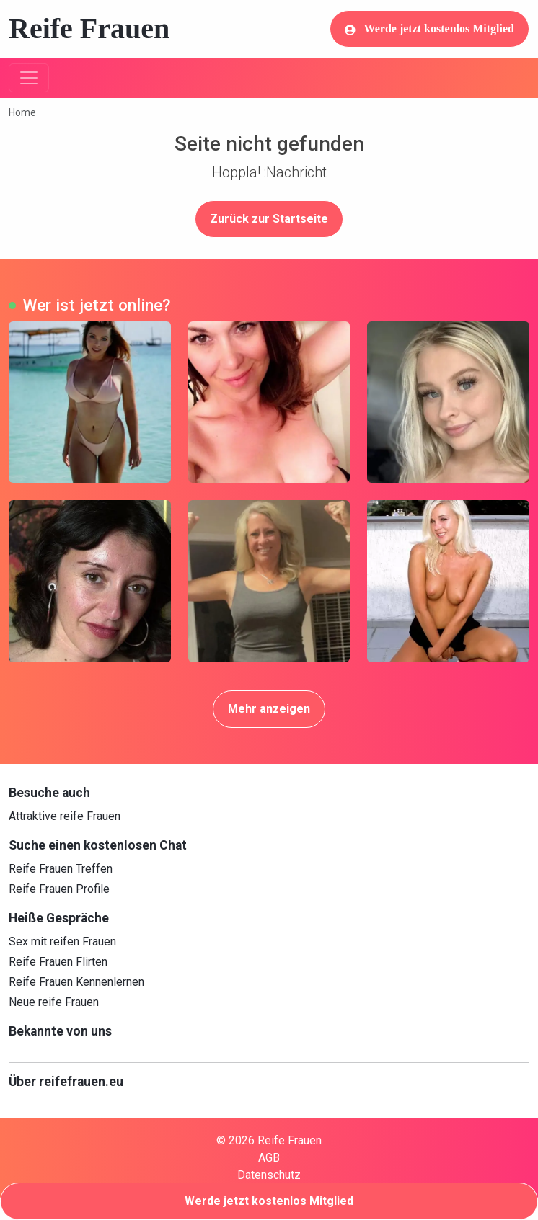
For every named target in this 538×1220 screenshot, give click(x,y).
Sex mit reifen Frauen (62, 941)
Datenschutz (269, 1175)
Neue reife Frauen (54, 1002)
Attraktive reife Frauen (64, 816)
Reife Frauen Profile (59, 889)
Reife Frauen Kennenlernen (76, 982)
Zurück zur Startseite (269, 219)
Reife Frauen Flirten (58, 962)
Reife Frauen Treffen (61, 869)
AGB (269, 1158)
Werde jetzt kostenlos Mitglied (429, 28)
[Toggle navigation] (29, 77)
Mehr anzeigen (269, 709)
